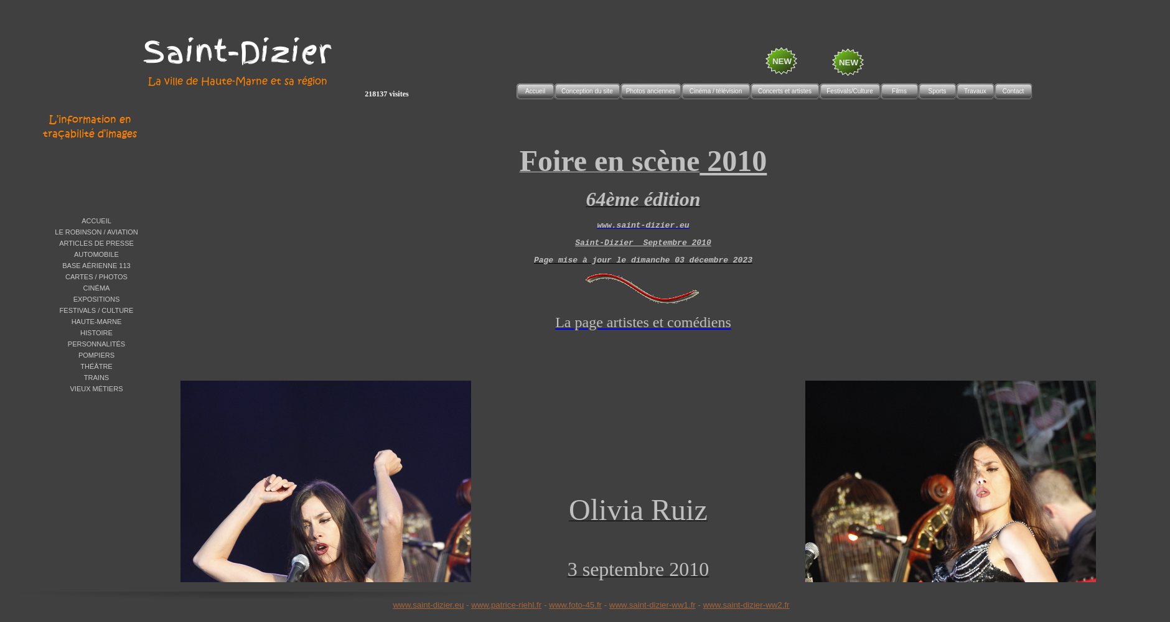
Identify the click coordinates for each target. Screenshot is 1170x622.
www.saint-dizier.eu (428, 605)
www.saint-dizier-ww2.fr (746, 605)
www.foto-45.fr (575, 605)
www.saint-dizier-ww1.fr (652, 605)
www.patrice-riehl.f (505, 605)
